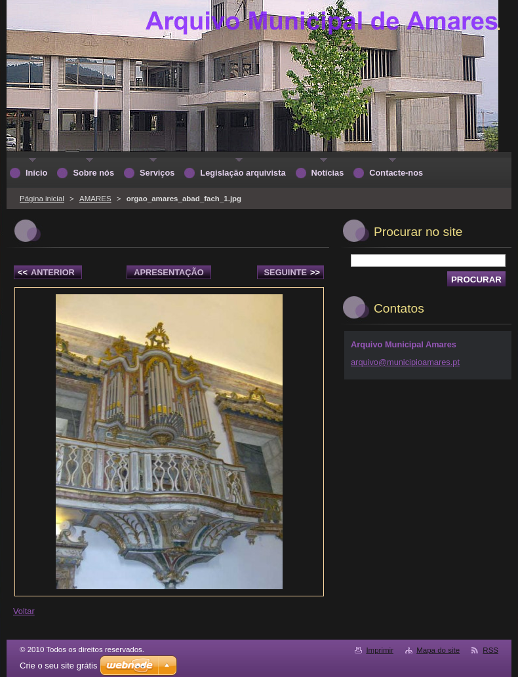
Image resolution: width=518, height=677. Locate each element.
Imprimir (379, 650)
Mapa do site (438, 650)
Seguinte (292, 272)
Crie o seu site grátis (59, 665)
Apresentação (168, 272)
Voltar (24, 611)
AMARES (95, 199)
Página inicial (42, 199)
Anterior (46, 272)
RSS (490, 650)
